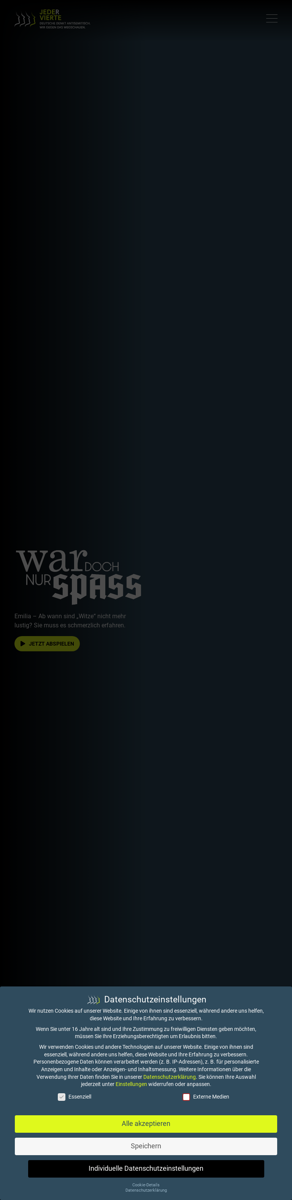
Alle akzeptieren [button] (146, 1123)
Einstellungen (131, 1084)
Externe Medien (205, 1096)
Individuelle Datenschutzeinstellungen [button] (146, 1168)
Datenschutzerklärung (169, 1077)
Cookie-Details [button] (146, 1185)
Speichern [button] (146, 1146)
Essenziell (74, 1096)
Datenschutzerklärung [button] (146, 1190)
